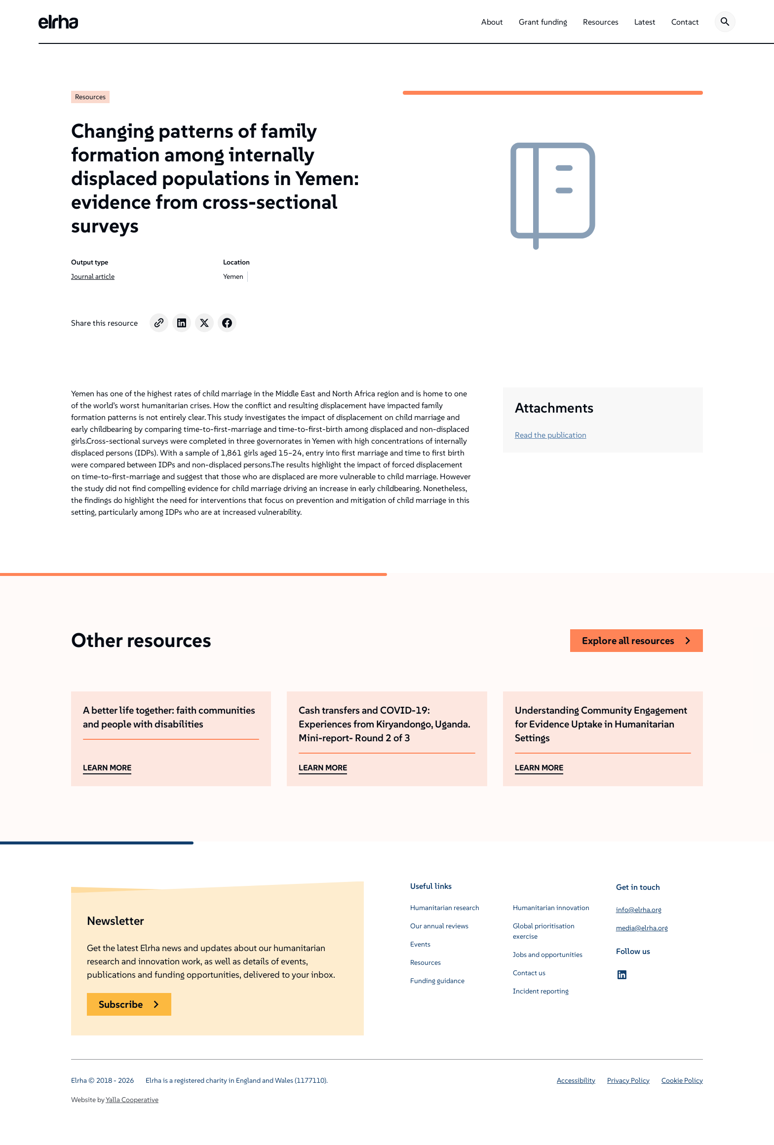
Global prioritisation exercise (544, 931)
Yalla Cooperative (132, 1099)
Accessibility (576, 1080)
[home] (58, 22)
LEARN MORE (107, 767)
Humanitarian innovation (551, 907)
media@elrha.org (642, 927)
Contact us (529, 972)
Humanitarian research (444, 907)
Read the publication (550, 435)
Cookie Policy (682, 1080)
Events (420, 944)
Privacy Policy (628, 1080)
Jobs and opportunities (547, 954)
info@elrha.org (638, 909)
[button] (492, 21)
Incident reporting (541, 991)
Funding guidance (437, 980)
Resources (90, 96)
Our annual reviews (439, 925)
